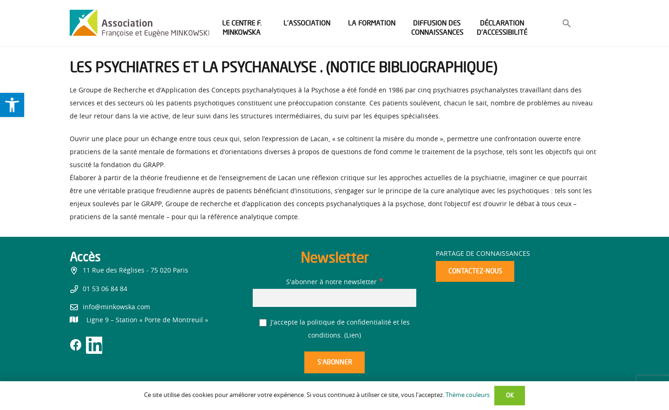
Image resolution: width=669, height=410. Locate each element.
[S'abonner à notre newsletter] (334, 298)
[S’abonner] (334, 362)
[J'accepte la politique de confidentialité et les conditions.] (263, 323)
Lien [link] (352, 335)
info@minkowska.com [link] (116, 307)
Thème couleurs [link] (468, 395)
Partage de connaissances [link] (483, 254)
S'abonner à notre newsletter (334, 282)
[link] (12, 105)
